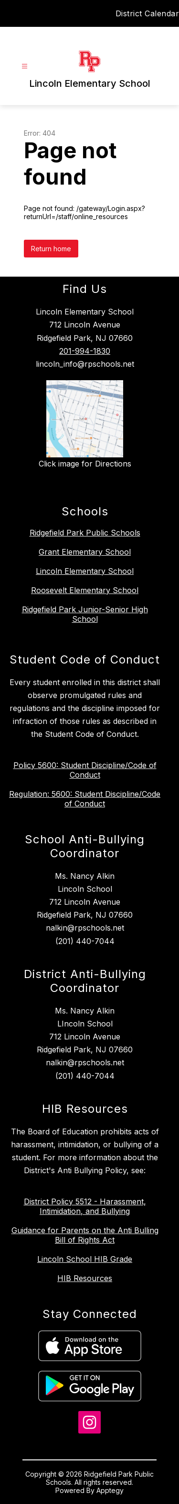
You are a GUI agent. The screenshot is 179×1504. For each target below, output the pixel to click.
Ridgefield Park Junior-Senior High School (85, 614)
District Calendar (147, 13)
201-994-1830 (84, 351)
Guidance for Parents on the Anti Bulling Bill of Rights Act (84, 1235)
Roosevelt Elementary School (84, 590)
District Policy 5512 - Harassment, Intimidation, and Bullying (85, 1206)
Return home (51, 249)
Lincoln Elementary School (85, 571)
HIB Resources (84, 1278)
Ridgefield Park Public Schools (85, 532)
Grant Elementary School (85, 552)
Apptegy (110, 1490)
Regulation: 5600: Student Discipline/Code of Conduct (84, 798)
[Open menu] (24, 66)
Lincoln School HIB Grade (84, 1259)
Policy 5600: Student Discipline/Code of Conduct (85, 770)
